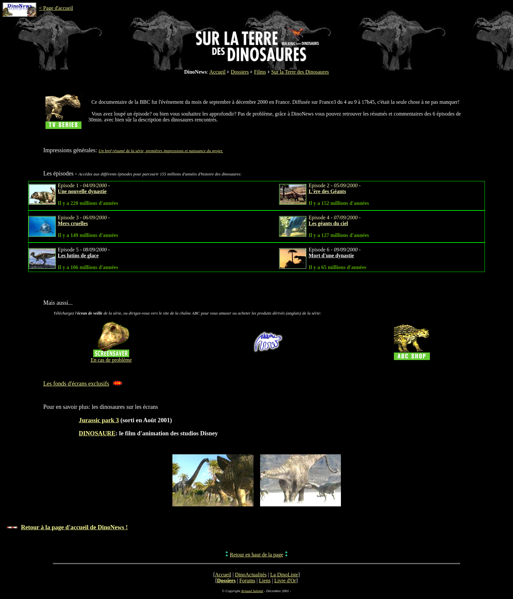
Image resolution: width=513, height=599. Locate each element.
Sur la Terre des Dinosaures (300, 72)
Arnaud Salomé (252, 591)
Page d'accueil (58, 8)
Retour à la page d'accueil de (74, 527)
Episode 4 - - (335, 220)
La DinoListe (284, 574)
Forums (247, 580)
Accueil (217, 72)
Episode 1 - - (84, 188)
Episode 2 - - (335, 188)
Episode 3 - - (84, 220)
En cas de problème (111, 360)
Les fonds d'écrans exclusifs (76, 383)
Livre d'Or (285, 580)
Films (260, 72)
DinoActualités (251, 574)
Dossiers (240, 72)
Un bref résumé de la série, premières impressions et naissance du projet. (160, 150)
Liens (265, 580)
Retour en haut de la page (256, 554)
